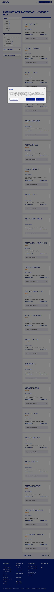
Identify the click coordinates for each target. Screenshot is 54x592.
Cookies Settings (14, 99)
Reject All (30, 99)
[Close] (44, 88)
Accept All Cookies (40, 99)
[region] (27, 95)
